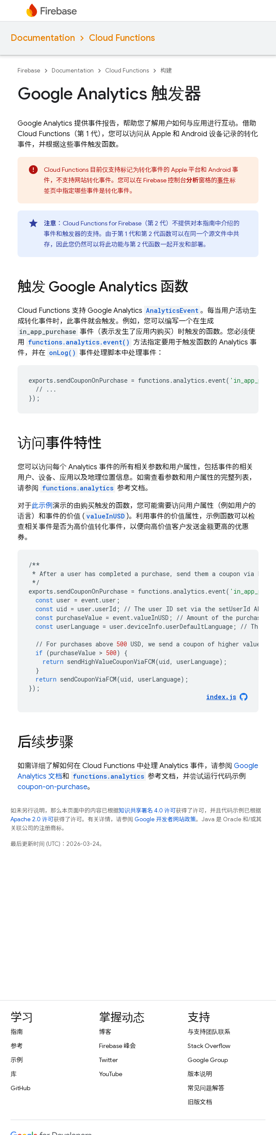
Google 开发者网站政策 (165, 819)
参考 (17, 1046)
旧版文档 (200, 1102)
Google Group (208, 1060)
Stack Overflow (209, 1046)
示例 (17, 1060)
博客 (105, 1032)
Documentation (43, 38)
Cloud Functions (122, 38)
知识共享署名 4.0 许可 (147, 810)
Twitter (108, 1060)
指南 (17, 1032)
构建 (166, 70)
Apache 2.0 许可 (32, 819)
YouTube (110, 1074)
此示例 (42, 505)
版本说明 (200, 1074)
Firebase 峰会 (117, 1046)
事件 (223, 180)
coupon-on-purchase (52, 787)
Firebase (29, 70)
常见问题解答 (206, 1088)
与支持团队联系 (209, 1032)
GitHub (20, 1088)
